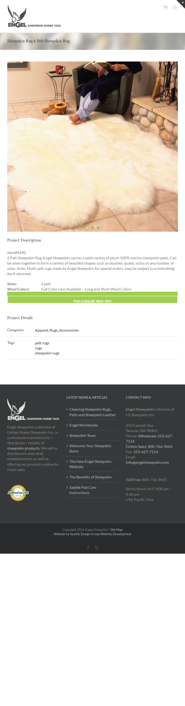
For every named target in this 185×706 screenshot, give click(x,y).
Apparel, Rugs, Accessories (57, 330)
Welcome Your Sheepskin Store (90, 448)
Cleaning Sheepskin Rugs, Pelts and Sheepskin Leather (92, 412)
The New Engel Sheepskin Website (90, 464)
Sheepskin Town (82, 435)
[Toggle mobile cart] (165, 7)
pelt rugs (42, 343)
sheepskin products (23, 448)
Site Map (116, 530)
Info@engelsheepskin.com (147, 462)
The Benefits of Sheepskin (90, 477)
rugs (38, 348)
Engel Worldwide (83, 425)
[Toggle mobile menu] (175, 7)
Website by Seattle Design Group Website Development (93, 534)
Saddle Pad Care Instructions (82, 490)
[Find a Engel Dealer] (92, 401)
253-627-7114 (145, 451)
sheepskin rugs (47, 353)
